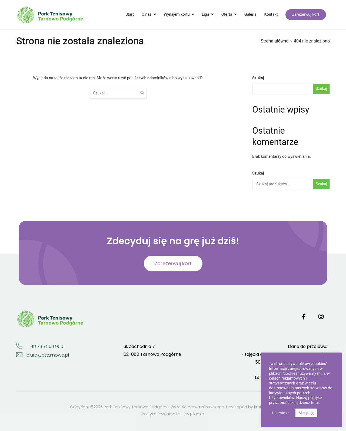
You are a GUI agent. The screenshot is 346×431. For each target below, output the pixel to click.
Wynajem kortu (177, 14)
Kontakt (271, 14)
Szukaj (258, 78)
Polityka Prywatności (161, 414)
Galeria (250, 14)
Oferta (226, 14)
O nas (147, 14)
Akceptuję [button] (306, 413)
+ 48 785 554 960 (44, 346)
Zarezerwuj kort (305, 14)
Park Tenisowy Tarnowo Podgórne (136, 407)
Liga (205, 14)
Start (129, 14)
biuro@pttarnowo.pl (47, 355)
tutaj (315, 402)
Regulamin (194, 414)
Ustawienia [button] (281, 413)
